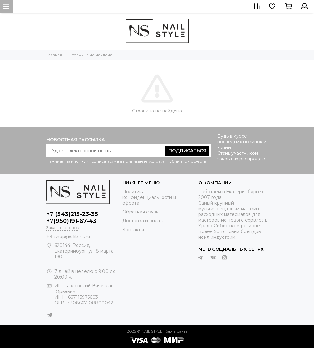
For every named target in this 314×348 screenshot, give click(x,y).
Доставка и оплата (143, 221)
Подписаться (187, 150)
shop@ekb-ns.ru (72, 236)
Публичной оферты (187, 161)
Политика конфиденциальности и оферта (149, 197)
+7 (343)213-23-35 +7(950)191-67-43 (72, 218)
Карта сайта (176, 331)
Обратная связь (140, 212)
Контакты (133, 229)
